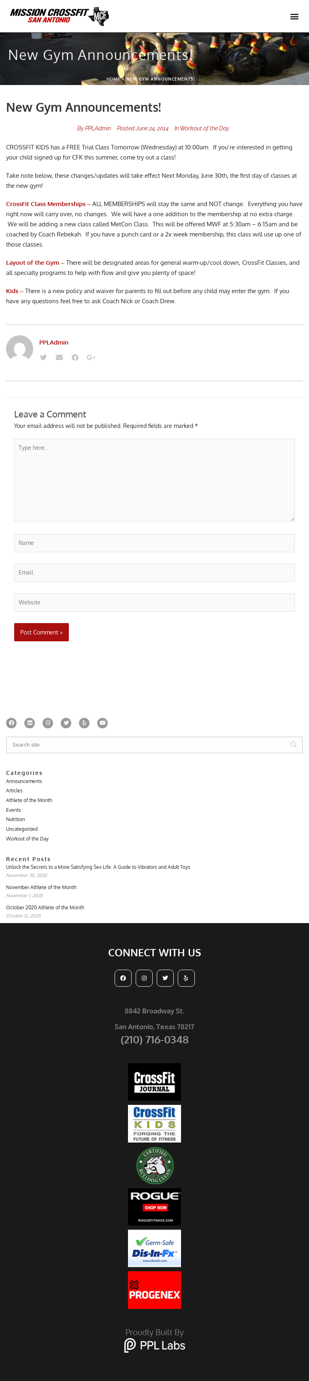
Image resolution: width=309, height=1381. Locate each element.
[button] (294, 16)
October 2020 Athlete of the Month (45, 907)
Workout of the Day (204, 128)
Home (113, 79)
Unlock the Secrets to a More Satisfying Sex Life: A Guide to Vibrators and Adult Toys (98, 867)
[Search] (293, 745)
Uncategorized (22, 829)
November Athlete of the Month (41, 887)
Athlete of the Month (29, 800)
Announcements (24, 781)
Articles (14, 790)
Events (13, 810)
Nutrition (15, 819)
